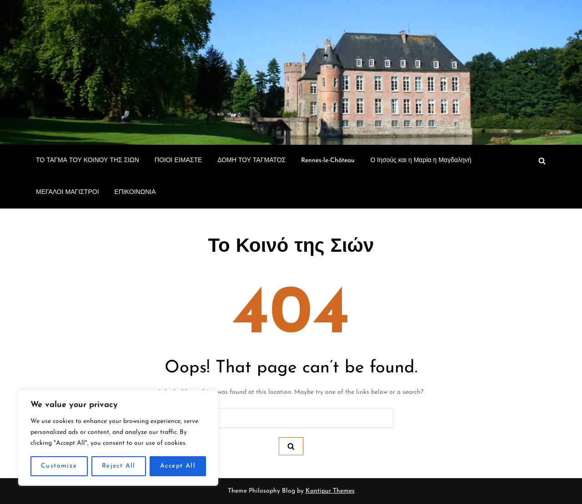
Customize (59, 466)
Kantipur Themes (330, 491)
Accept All (178, 466)
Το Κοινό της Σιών (291, 247)
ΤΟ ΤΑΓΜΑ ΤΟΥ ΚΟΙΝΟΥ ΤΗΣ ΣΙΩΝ (87, 160)
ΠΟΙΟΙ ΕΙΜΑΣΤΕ (178, 160)
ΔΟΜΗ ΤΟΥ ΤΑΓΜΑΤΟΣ (251, 160)
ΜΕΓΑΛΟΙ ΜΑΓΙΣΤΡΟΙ (67, 192)
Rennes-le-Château (328, 160)
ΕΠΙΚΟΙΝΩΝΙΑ (135, 192)
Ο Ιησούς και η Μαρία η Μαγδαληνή (421, 160)
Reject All (118, 466)
